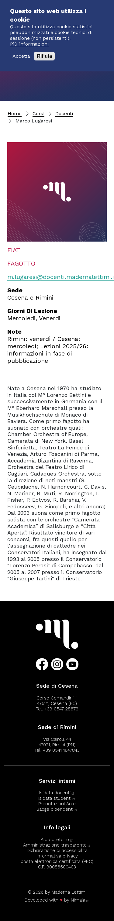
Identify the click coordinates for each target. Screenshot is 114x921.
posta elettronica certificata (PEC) (57, 861)
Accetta (21, 50)
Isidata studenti (57, 798)
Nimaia (80, 900)
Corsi (38, 113)
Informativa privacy (57, 856)
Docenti (64, 113)
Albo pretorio (57, 839)
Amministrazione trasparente (57, 845)
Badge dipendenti (57, 809)
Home (15, 113)
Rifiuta (44, 50)
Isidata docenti (57, 793)
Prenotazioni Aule (57, 803)
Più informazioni (29, 38)
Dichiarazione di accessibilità (57, 850)
